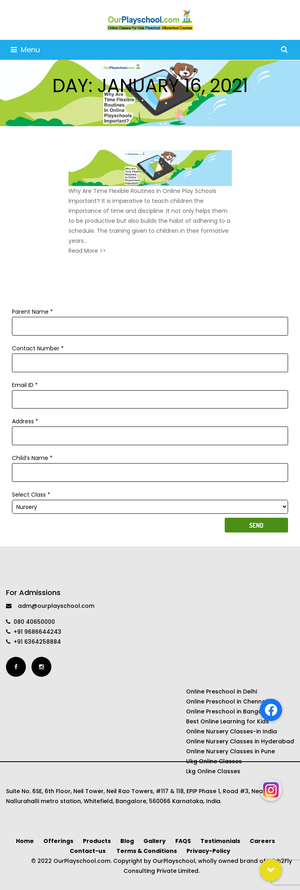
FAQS (183, 841)
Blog (127, 841)
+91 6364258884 (33, 642)
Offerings (58, 841)
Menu (25, 50)
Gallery (154, 841)
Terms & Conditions (146, 851)
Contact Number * (150, 355)
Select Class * (150, 501)
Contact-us (88, 851)
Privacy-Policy (208, 851)
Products (97, 841)
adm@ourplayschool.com (50, 606)
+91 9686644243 (33, 632)
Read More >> (87, 251)
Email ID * (150, 392)
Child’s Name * (150, 465)
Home (25, 841)
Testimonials (220, 841)
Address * (150, 428)
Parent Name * (150, 319)
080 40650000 (30, 622)
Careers (263, 841)
